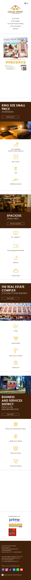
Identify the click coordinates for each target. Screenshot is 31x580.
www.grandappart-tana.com (10, 561)
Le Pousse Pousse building (15, 23)
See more (10, 298)
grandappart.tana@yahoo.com (11, 558)
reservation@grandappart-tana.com (12, 556)
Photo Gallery (15, 21)
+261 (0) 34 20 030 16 (7, 559)
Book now (10, 117)
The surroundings (15, 26)
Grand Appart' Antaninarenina (12, 575)
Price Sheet (15, 18)
